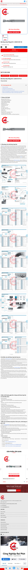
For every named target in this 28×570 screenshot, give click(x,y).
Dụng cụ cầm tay (3, 515)
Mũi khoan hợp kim (17, 160)
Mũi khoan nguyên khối (16, 3)
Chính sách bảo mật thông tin (5, 524)
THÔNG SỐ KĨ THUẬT (5, 75)
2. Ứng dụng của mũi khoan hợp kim (7, 88)
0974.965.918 (4, 505)
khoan (21, 156)
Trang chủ (2, 3)
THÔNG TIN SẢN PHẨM (14, 75)
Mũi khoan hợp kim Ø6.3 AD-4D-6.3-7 (9, 478)
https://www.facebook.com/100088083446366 (13, 444)
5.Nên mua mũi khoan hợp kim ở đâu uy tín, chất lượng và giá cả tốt (12, 92)
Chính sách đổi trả (3, 522)
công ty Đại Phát (6, 424)
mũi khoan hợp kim (17, 367)
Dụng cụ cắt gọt (7, 3)
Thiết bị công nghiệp (3, 517)
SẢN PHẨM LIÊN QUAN (23, 75)
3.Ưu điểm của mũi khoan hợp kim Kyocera (8, 89)
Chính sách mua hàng (4, 529)
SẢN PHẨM (2, 509)
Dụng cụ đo (2, 513)
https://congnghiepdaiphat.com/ (10, 441)
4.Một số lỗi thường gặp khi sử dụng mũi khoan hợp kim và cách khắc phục (13, 91)
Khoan (11, 3)
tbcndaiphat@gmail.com (5, 507)
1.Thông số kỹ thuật (5, 87)
